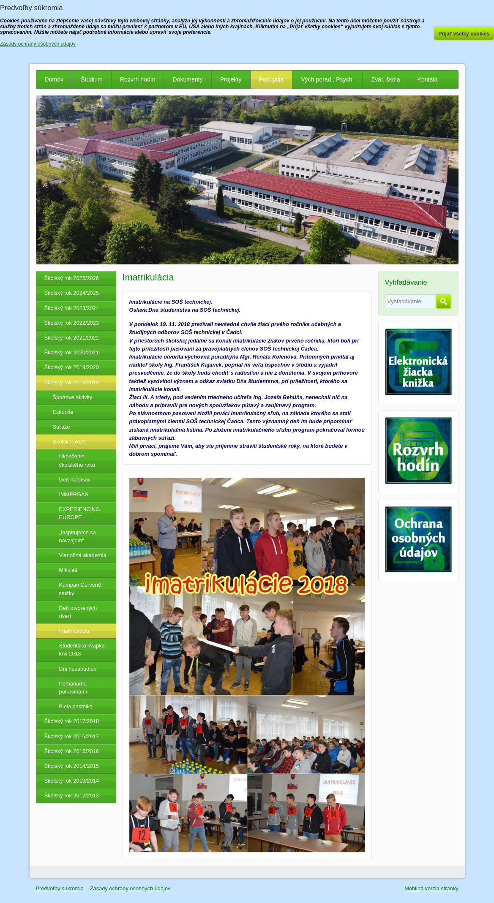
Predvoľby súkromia (60, 888)
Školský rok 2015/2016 (71, 751)
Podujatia (271, 79)
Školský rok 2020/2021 (71, 352)
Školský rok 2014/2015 (71, 766)
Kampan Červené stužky (80, 589)
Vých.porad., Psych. (327, 79)
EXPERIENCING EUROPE (79, 513)
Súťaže (61, 427)
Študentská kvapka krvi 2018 (82, 649)
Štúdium (92, 79)
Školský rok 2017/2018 (71, 721)
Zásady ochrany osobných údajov (130, 888)
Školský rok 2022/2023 (71, 323)
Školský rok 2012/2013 (71, 795)
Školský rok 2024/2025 (71, 293)
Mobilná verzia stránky (431, 888)
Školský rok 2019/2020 (71, 367)
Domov (54, 79)
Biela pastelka (76, 706)
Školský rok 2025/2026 (71, 278)
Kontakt (428, 79)
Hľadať (443, 301)
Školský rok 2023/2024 (71, 308)
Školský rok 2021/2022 (71, 338)
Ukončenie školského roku (77, 460)
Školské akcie (69, 441)
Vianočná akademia (82, 555)
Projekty (231, 79)
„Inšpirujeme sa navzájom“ (77, 536)
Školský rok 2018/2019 (71, 382)
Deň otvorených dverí (78, 612)
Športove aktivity (73, 397)
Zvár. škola (385, 79)
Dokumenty (187, 79)
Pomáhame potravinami (73, 687)
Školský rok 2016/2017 (71, 736)
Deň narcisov (75, 479)
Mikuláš (68, 570)
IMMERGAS (74, 494)
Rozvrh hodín (138, 79)
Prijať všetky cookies (464, 34)
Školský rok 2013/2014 (71, 781)
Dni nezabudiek (77, 669)
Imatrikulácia (74, 631)
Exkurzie (63, 412)
